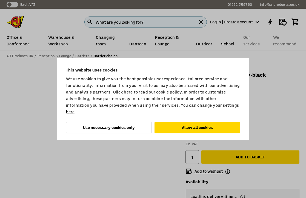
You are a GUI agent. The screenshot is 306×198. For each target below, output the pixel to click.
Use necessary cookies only (109, 127)
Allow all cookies (197, 127)
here (128, 92)
